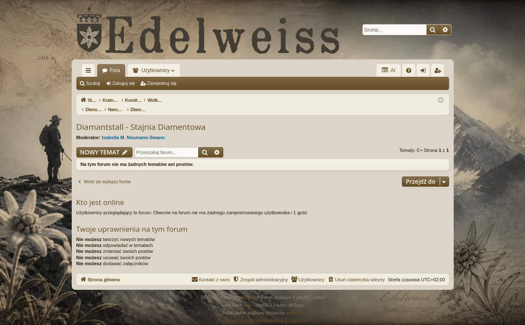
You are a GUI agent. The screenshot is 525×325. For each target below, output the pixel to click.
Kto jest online (100, 193)
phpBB (250, 288)
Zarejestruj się (162, 83)
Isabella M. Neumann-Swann (133, 128)
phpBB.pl (294, 304)
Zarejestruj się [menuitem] (439, 72)
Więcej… (90, 72)
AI (388, 70)
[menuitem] (408, 70)
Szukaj (93, 83)
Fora (115, 70)
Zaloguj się (123, 83)
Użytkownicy (155, 70)
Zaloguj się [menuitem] (424, 72)
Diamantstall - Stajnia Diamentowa (141, 117)
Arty (248, 296)
